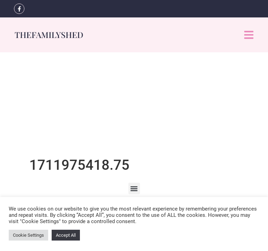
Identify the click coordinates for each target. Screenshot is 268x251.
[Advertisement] (134, 104)
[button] (134, 188)
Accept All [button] (66, 235)
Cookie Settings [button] (28, 235)
